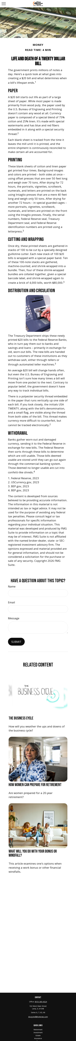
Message (13, 618)
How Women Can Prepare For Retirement (35, 784)
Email (11, 602)
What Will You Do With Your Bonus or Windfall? (33, 853)
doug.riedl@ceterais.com (38, 1017)
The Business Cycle (21, 718)
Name (11, 586)
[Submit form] (16, 642)
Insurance (38, 1038)
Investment (38, 1032)
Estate (38, 1035)
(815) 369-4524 (41, 1002)
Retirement (38, 1029)
